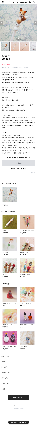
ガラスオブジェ (5, 372)
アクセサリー (5, 367)
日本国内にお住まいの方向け (18, 168)
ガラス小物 (4, 378)
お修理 (3, 389)
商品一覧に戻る (18, 398)
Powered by (18, 408)
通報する (33, 173)
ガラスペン (4, 361)
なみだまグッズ (5, 383)
